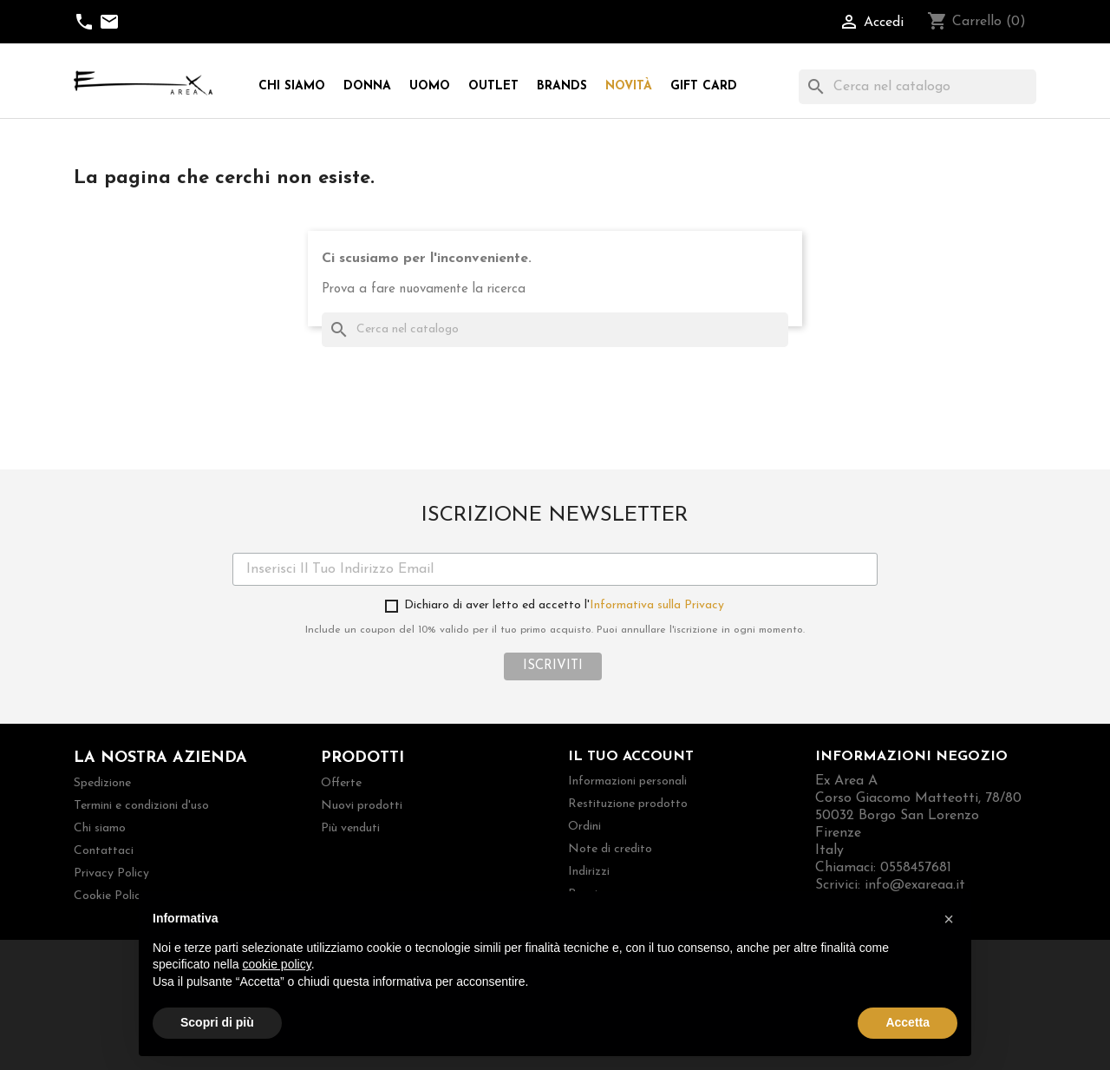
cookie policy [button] (277, 964)
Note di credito (610, 849)
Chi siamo (291, 86)
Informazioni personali (627, 781)
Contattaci (104, 850)
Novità (628, 86)
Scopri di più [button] (217, 1022)
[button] (949, 919)
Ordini (584, 826)
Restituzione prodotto (628, 804)
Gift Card (703, 86)
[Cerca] (917, 86)
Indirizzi (589, 871)
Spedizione (102, 783)
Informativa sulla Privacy (657, 605)
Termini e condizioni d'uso (141, 805)
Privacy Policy (111, 873)
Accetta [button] (907, 1022)
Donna (367, 86)
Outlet (493, 86)
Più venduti (350, 828)
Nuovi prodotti (361, 805)
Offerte (341, 783)
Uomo (429, 86)
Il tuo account (631, 757)
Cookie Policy (110, 896)
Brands (562, 86)
